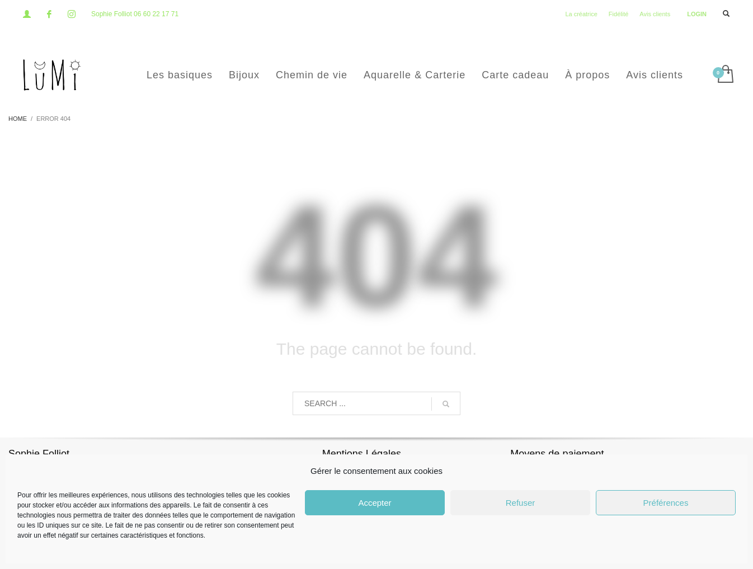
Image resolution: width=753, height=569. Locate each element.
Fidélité (618, 14)
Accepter (374, 502)
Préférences (666, 502)
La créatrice (581, 14)
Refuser (520, 502)
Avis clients (654, 14)
